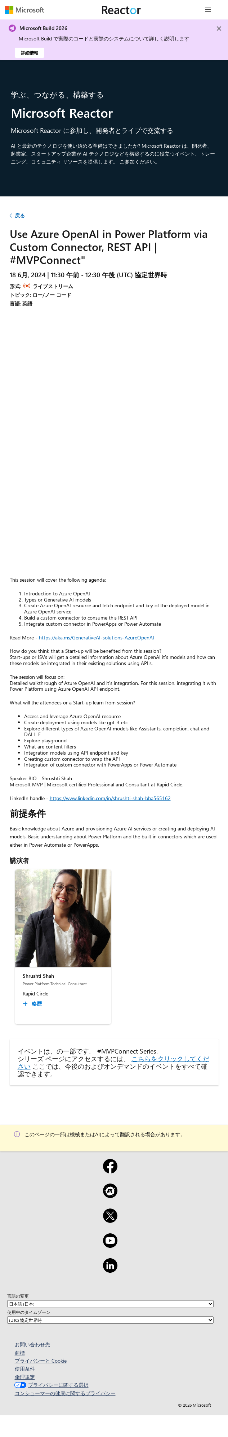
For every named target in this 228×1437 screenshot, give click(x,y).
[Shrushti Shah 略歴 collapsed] (33, 1003)
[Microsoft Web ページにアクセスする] (24, 9)
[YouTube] (110, 1245)
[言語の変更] (110, 1303)
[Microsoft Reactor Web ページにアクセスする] (121, 9)
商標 (20, 1352)
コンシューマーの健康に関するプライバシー (65, 1393)
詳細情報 (29, 53)
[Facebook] (110, 1171)
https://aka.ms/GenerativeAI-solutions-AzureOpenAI (96, 637)
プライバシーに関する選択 (51, 1384)
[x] (110, 1220)
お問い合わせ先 (32, 1344)
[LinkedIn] (110, 1270)
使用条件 (25, 1368)
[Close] (219, 28)
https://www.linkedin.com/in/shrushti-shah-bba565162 (110, 798)
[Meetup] (110, 1195)
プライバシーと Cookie (41, 1360)
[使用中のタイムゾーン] (110, 1320)
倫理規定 (25, 1376)
